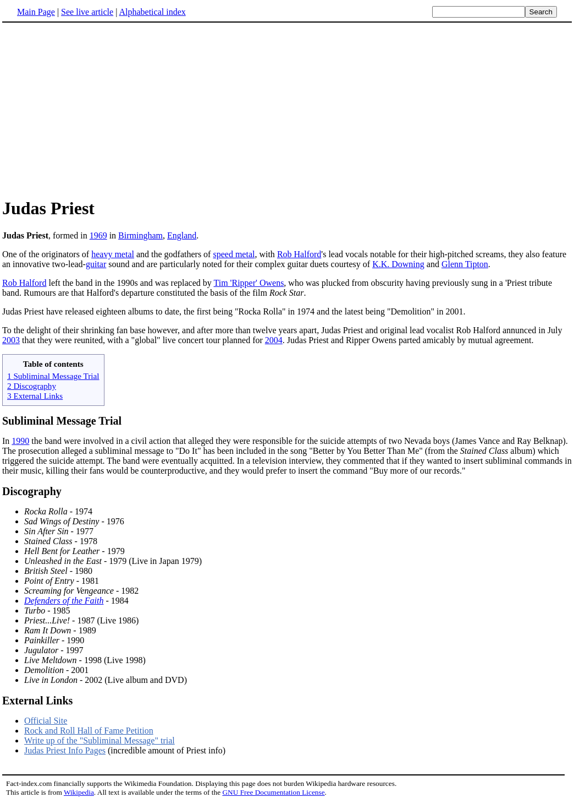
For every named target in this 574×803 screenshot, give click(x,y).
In (7, 441)
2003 (11, 340)
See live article (87, 12)
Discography (32, 491)
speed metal (234, 254)
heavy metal (112, 254)
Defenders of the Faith (63, 600)
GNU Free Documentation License (273, 792)
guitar (96, 264)
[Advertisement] (94, 109)
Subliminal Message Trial (62, 421)
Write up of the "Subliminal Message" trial (99, 740)
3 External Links (35, 395)
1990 (20, 441)
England (181, 235)
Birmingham (140, 235)
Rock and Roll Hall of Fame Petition (88, 730)
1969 (98, 235)
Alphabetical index (152, 12)
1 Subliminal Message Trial (53, 376)
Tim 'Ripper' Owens (249, 282)
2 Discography (31, 385)
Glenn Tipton (464, 264)
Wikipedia (79, 792)
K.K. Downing (398, 264)
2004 (274, 340)
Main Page (36, 12)
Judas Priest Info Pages (65, 750)
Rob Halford (299, 254)
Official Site (45, 720)
